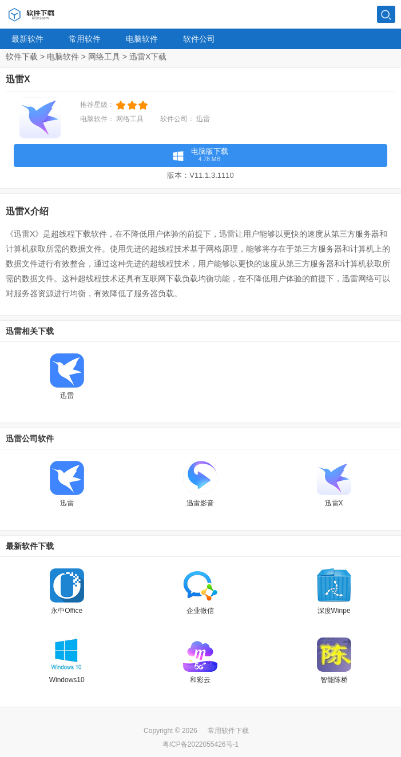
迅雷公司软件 (30, 438)
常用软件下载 (228, 731)
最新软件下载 (30, 546)
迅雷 (203, 119)
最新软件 (27, 38)
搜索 (386, 15)
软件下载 (22, 56)
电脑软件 (142, 38)
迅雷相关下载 (30, 331)
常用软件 (85, 38)
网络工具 (104, 56)
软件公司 (199, 38)
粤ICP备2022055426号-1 (200, 744)
